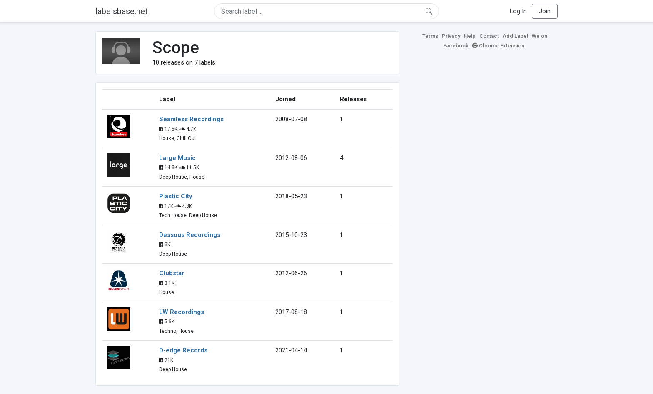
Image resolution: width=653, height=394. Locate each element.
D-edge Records (183, 350)
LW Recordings (181, 312)
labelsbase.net (121, 11)
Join (545, 11)
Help (470, 36)
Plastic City (175, 196)
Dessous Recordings (189, 235)
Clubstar (171, 273)
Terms (430, 36)
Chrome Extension (498, 45)
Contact (489, 36)
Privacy (451, 36)
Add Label (515, 36)
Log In (518, 11)
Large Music (177, 158)
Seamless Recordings (191, 119)
